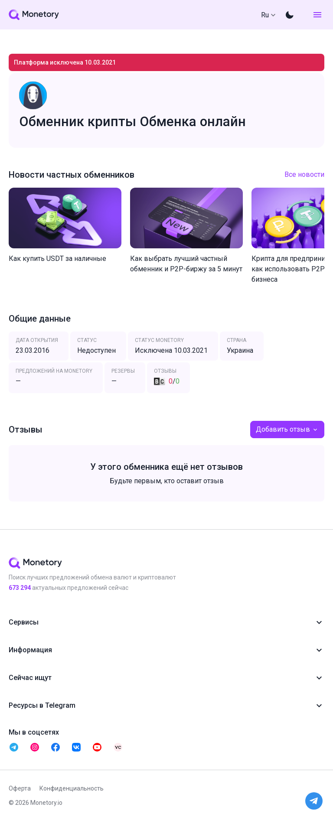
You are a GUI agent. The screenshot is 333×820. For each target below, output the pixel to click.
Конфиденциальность (71, 788)
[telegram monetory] (14, 747)
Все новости (304, 174)
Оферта (20, 788)
